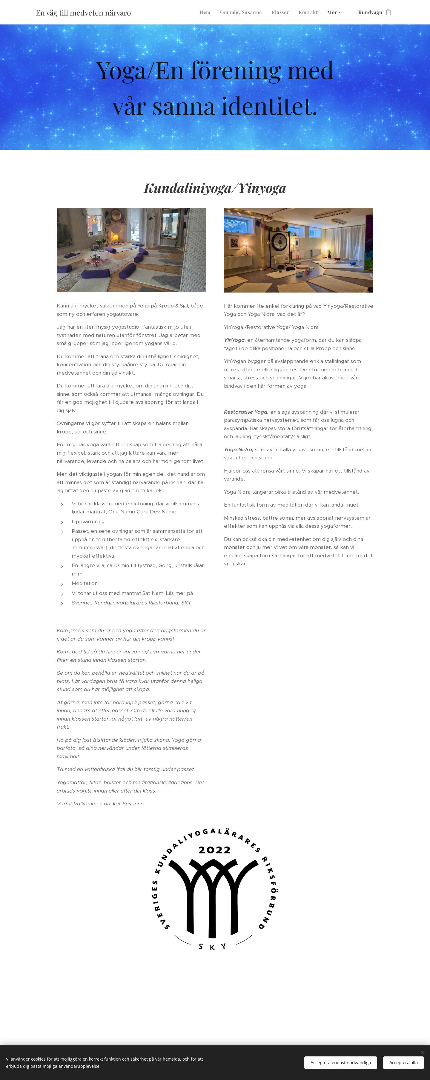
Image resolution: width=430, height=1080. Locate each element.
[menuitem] (206, 12)
